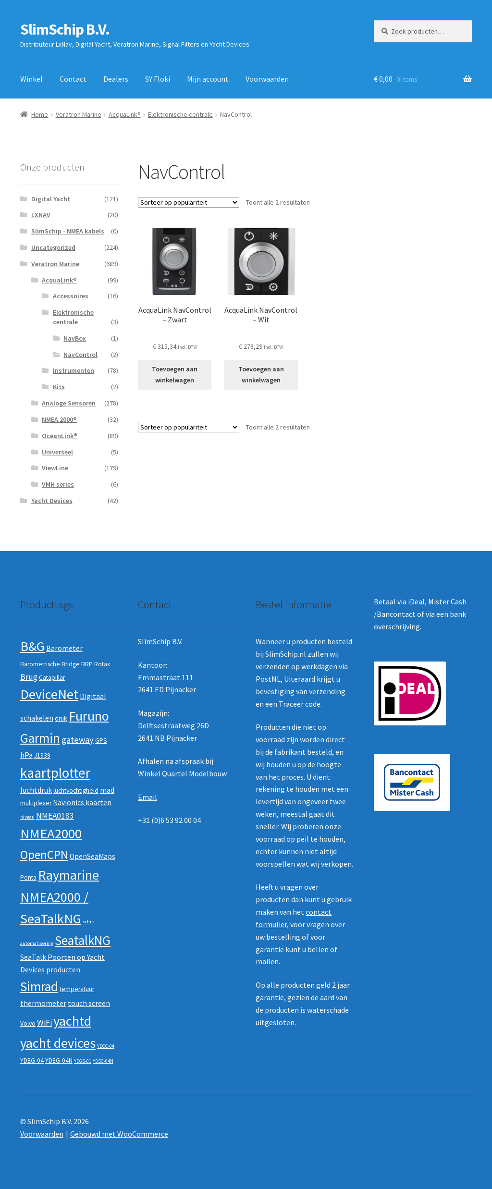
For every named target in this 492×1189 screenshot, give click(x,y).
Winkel (31, 79)
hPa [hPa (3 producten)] (26, 755)
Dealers (115, 79)
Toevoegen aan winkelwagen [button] (174, 374)
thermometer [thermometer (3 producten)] (43, 1003)
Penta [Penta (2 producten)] (28, 877)
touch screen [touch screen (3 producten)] (89, 1003)
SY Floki (157, 79)
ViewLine (55, 468)
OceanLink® (59, 435)
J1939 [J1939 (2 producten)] (42, 755)
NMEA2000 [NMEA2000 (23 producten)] (51, 833)
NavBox (74, 338)
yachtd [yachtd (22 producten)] (72, 1021)
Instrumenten (73, 370)
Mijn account (208, 79)
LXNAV (40, 214)
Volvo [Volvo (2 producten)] (28, 1023)
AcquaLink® (125, 114)
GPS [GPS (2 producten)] (101, 740)
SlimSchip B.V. (65, 29)
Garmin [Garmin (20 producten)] (40, 738)
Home (39, 114)
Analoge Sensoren (69, 403)
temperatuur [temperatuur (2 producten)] (77, 989)
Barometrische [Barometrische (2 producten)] (40, 664)
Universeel (57, 452)
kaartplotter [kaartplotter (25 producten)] (55, 773)
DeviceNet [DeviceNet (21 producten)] (49, 694)
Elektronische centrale (180, 114)
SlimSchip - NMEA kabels (67, 231)
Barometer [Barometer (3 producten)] (64, 648)
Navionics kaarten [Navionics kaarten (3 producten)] (82, 802)
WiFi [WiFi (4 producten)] (44, 1022)
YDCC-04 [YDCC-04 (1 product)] (105, 1046)
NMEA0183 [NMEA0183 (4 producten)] (55, 815)
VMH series (58, 484)
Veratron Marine (78, 114)
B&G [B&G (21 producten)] (32, 646)
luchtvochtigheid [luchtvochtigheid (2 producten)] (75, 790)
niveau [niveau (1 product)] (27, 817)
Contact (73, 79)
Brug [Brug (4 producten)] (28, 677)
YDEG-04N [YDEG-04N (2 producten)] (59, 1060)
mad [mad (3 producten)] (107, 790)
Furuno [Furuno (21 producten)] (89, 715)
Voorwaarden (267, 79)
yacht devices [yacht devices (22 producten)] (58, 1043)
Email (147, 797)
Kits (59, 386)
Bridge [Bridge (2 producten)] (71, 664)
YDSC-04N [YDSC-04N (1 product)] (103, 1061)
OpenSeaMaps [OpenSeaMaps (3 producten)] (92, 856)
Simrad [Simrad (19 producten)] (39, 986)
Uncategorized (53, 247)
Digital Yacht (50, 199)
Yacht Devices (52, 500)
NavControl (80, 354)
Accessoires (70, 296)
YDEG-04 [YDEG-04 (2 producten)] (32, 1060)
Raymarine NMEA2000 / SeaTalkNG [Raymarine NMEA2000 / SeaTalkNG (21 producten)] (59, 896)
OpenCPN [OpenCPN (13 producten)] (44, 854)
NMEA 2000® (59, 419)
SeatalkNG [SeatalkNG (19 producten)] (83, 940)
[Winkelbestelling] (188, 202)
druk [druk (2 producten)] (61, 718)
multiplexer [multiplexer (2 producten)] (35, 803)
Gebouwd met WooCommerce (119, 1134)
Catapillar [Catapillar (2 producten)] (52, 678)
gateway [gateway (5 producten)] (78, 739)
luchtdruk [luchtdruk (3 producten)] (36, 790)
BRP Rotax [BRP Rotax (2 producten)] (95, 664)
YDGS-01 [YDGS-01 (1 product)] (82, 1061)
